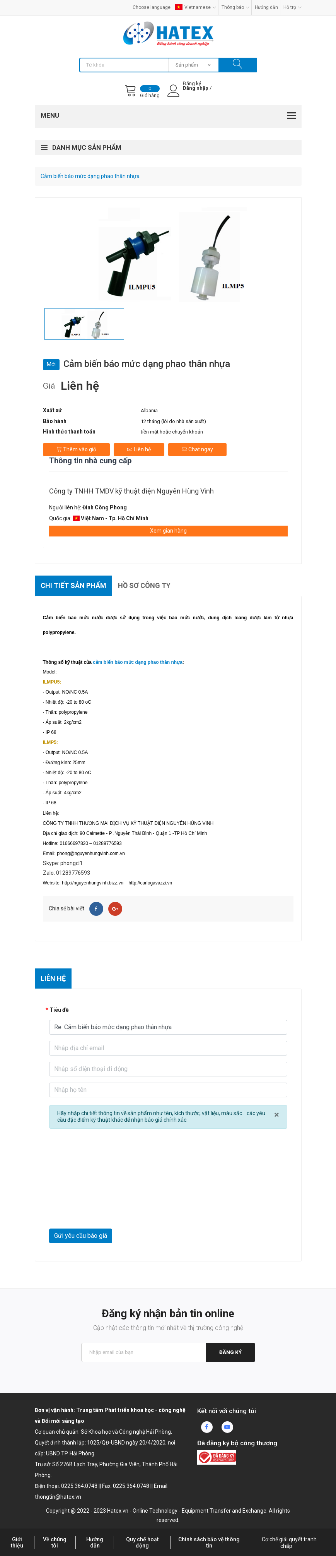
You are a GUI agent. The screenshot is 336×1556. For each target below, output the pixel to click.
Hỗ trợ (292, 7)
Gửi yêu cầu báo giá (80, 1235)
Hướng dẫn (266, 7)
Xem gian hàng (168, 531)
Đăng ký (230, 1352)
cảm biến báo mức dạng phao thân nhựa (137, 662)
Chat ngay (197, 449)
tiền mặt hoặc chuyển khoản (172, 432)
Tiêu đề (59, 1010)
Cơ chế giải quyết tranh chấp (289, 1542)
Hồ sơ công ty (144, 585)
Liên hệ (139, 449)
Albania (149, 410)
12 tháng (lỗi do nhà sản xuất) (173, 421)
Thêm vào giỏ (76, 449)
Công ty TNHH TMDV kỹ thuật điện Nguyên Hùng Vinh (131, 491)
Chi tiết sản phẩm (73, 585)
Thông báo (235, 7)
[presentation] (108, 1209)
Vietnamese (195, 7)
